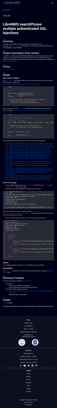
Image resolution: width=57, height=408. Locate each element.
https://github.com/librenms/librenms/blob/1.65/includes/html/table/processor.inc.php (29, 168)
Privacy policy (28, 404)
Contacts (28, 391)
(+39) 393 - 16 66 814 (31, 362)
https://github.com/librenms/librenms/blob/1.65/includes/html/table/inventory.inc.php (29, 152)
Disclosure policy (28, 402)
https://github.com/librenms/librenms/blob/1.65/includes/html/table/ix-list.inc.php (28, 154)
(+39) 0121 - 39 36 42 (31, 356)
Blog (28, 385)
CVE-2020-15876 (10, 69)
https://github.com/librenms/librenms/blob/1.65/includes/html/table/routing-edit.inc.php (29, 170)
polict (4, 303)
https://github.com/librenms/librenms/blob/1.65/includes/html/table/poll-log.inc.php (28, 163)
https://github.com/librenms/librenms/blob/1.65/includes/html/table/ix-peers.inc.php (28, 156)
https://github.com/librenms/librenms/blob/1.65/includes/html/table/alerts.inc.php (28, 149)
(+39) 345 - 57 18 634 (32, 359)
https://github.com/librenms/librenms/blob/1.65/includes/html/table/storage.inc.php (28, 177)
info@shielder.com (28, 353)
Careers (28, 388)
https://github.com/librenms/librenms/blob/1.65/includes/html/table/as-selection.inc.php (29, 143)
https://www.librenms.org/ (10, 61)
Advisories (28, 382)
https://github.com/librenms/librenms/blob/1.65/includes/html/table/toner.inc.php (28, 179)
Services (28, 379)
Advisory (7, 10)
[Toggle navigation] (52, 3)
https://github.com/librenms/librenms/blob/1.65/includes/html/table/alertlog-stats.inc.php (30, 147)
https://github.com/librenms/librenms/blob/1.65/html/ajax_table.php (21, 84)
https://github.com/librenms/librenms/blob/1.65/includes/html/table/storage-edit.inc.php (29, 176)
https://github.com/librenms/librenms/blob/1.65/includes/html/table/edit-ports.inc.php (29, 145)
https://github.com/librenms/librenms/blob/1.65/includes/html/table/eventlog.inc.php (28, 151)
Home (28, 373)
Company (28, 376)
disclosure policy (26, 281)
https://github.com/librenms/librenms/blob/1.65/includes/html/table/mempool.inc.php (29, 161)
